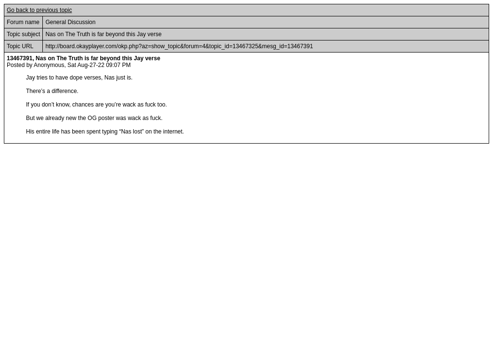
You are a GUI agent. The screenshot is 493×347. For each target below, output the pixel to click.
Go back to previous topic (39, 10)
